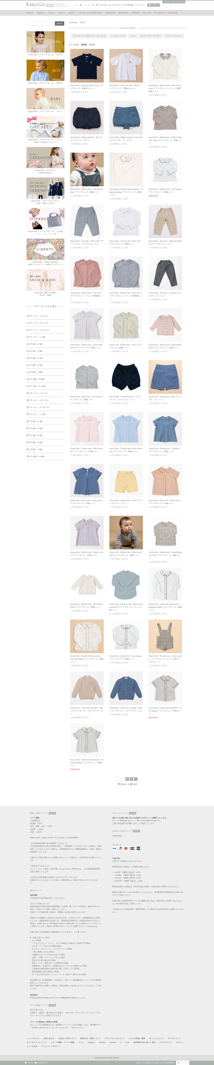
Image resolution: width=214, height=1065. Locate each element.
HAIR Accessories (90, 13)
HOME (30, 13)
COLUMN (101, 5)
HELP (29, 1063)
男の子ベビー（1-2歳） (36, 414)
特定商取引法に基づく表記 (144, 1042)
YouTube (102, 1042)
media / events (166, 13)
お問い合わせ (48, 1038)
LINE (127, 1042)
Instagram (91, 1042)
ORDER (136, 13)
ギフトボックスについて (37, 1042)
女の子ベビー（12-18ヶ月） (38, 330)
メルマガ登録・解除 (137, 1038)
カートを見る (32, 1046)
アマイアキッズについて (115, 1038)
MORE (52, 813)
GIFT (147, 13)
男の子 (82, 22)
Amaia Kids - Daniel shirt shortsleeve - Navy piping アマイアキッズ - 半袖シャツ (165, 711)
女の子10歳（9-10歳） (36, 379)
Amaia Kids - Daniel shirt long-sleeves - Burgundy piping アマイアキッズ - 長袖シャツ (165, 607)
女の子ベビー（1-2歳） (36, 337)
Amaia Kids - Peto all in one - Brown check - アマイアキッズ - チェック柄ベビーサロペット (165, 659)
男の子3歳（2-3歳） (35, 421)
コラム (81, 1042)
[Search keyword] (39, 23)
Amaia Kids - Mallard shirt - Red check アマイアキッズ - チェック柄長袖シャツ (86, 296)
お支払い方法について (67, 1038)
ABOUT (41, 13)
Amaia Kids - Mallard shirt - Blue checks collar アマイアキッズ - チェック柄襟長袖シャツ (165, 88)
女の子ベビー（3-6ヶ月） (37, 316)
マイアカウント (165, 1042)
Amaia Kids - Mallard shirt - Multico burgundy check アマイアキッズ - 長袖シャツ (165, 140)
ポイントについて (156, 1038)
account (115, 5)
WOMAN (123, 13)
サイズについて (174, 1038)
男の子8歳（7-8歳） (35, 449)
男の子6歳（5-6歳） (35, 442)
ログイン (140, 5)
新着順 (92, 45)
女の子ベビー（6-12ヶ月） (38, 323)
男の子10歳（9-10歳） (36, 456)
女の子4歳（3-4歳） (35, 351)
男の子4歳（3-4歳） (35, 428)
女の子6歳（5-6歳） (35, 365)
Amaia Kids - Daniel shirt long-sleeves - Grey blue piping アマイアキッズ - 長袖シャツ (86, 659)
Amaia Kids (73, 22)
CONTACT (41, 1063)
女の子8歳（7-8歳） (35, 372)
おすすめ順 (74, 45)
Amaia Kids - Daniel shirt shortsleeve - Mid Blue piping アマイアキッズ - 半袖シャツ (86, 763)
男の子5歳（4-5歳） (35, 435)
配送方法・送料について (91, 1038)
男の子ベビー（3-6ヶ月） (37, 393)
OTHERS (110, 13)
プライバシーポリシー (50, 1046)
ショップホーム (33, 1038)
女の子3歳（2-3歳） (35, 344)
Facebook (112, 1042)
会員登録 (128, 5)
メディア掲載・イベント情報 (62, 1042)
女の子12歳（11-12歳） (36, 386)
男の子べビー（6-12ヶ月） (38, 400)
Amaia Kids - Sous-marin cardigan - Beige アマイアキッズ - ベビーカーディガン (86, 711)
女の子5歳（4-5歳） (35, 358)
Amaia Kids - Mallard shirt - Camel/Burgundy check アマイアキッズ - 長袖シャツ (165, 555)
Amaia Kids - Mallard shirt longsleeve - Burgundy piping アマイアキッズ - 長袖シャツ (125, 192)
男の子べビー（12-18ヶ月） (38, 407)
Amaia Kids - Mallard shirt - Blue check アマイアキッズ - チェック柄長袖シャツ (125, 296)
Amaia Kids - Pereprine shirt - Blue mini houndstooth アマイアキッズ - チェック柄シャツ (126, 607)
